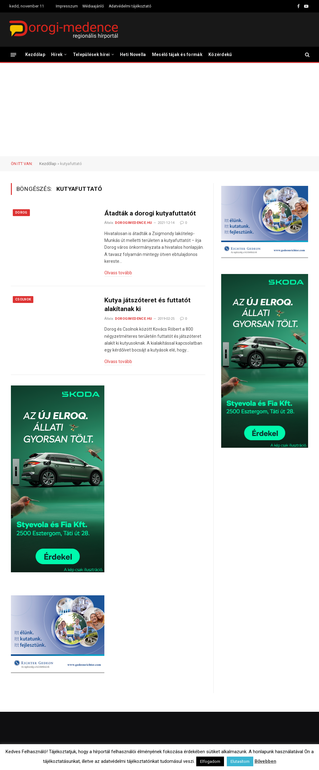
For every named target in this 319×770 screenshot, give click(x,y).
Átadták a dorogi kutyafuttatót (150, 213)
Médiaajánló (93, 6)
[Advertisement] (159, 109)
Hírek (57, 54)
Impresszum (67, 6)
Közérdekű (220, 54)
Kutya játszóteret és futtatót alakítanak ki (147, 304)
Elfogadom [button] (210, 761)
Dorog (21, 212)
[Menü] (13, 54)
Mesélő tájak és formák (177, 54)
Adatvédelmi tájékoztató (130, 6)
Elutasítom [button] (240, 761)
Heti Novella (133, 54)
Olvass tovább (118, 272)
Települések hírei (91, 54)
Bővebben (265, 761)
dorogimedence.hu (133, 223)
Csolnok (23, 299)
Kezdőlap (35, 54)
